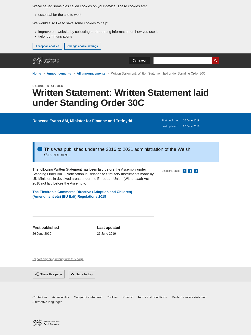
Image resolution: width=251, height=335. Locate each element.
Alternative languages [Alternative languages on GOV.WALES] (47, 302)
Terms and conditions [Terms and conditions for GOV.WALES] (152, 297)
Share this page (51, 274)
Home (37, 73)
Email (196, 171)
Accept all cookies (47, 46)
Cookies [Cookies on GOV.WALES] (112, 297)
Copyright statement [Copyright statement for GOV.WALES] (88, 297)
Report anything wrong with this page (58, 259)
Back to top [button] (84, 274)
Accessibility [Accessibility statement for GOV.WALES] (60, 297)
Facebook (190, 171)
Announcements (59, 73)
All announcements (91, 73)
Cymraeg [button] (139, 60)
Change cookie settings (82, 46)
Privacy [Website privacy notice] (127, 297)
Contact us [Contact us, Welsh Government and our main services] (40, 297)
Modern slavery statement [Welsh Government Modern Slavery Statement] (189, 297)
